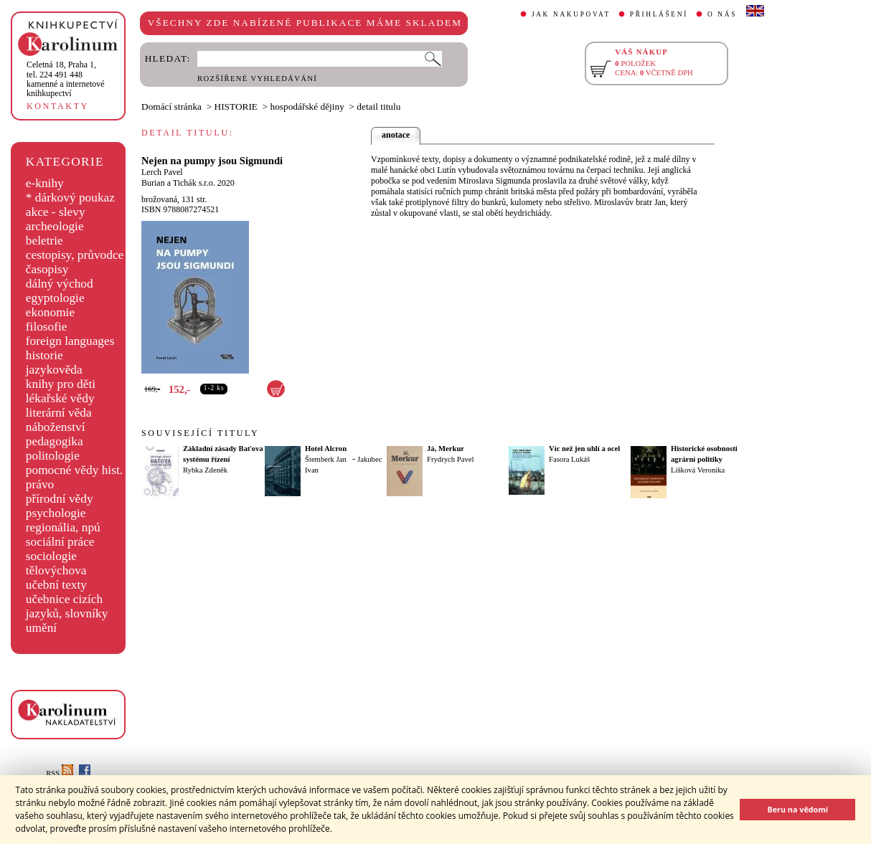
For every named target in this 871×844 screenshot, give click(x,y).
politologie (53, 456)
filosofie (46, 326)
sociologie (51, 556)
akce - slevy (55, 212)
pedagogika (54, 441)
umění (41, 628)
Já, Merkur (445, 448)
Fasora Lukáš (569, 459)
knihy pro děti (60, 384)
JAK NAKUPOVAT (571, 14)
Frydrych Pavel (450, 459)
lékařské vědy (60, 398)
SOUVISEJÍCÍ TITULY (200, 433)
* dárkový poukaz (70, 197)
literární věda (59, 412)
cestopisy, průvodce (75, 255)
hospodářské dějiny (307, 106)
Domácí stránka (171, 106)
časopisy (47, 269)
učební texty (56, 585)
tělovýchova (56, 570)
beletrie (44, 240)
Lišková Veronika (698, 470)
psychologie (56, 513)
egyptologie (55, 298)
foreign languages (70, 341)
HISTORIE (236, 106)
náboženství (55, 427)
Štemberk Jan (326, 459)
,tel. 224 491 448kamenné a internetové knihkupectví (66, 79)
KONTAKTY (58, 106)
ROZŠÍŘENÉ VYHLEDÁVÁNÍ (257, 78)
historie (44, 355)
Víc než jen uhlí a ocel (584, 448)
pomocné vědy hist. (74, 470)
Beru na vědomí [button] (797, 809)
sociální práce (60, 542)
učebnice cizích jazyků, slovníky (67, 606)
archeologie (55, 226)
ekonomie (50, 312)
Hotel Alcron (326, 448)
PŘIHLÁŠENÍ (659, 14)
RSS (59, 773)
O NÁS (722, 14)
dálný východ (59, 283)
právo (40, 484)
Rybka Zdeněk (205, 470)
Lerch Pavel (162, 172)
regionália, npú (63, 527)
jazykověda (54, 369)
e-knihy (45, 183)
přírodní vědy (59, 499)
